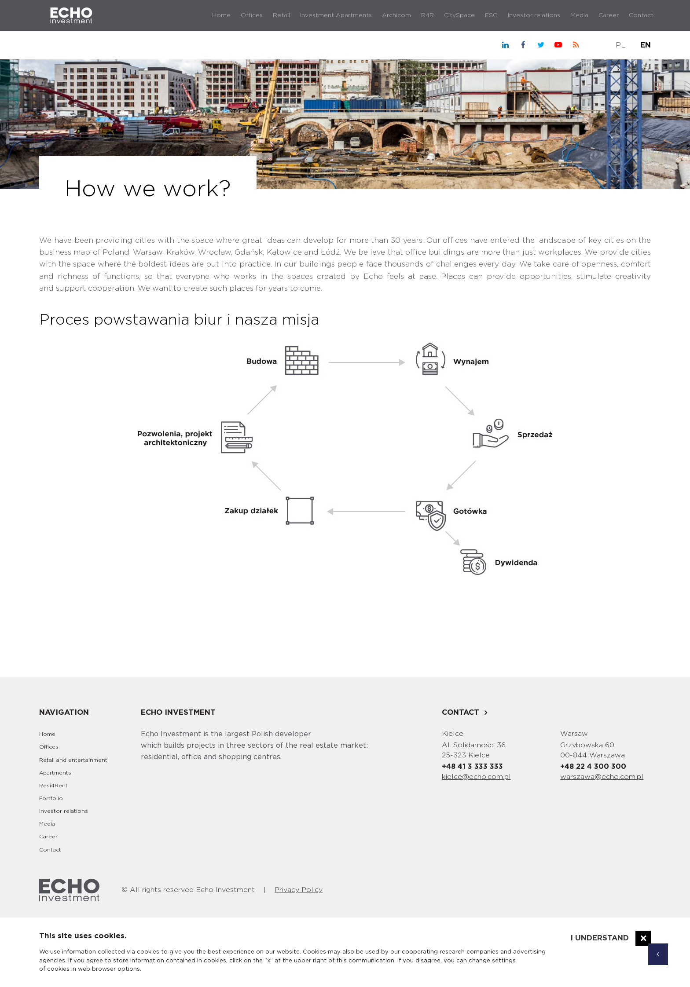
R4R (427, 15)
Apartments (55, 772)
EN (645, 45)
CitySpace (459, 15)
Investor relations (534, 15)
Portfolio (51, 798)
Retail (281, 15)
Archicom (396, 15)
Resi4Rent (53, 785)
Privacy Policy (299, 889)
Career (608, 15)
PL (621, 45)
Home (221, 15)
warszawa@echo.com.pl (601, 776)
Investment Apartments (336, 15)
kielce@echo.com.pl (476, 776)
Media (579, 15)
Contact (641, 15)
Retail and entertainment (73, 760)
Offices (252, 15)
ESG (491, 15)
